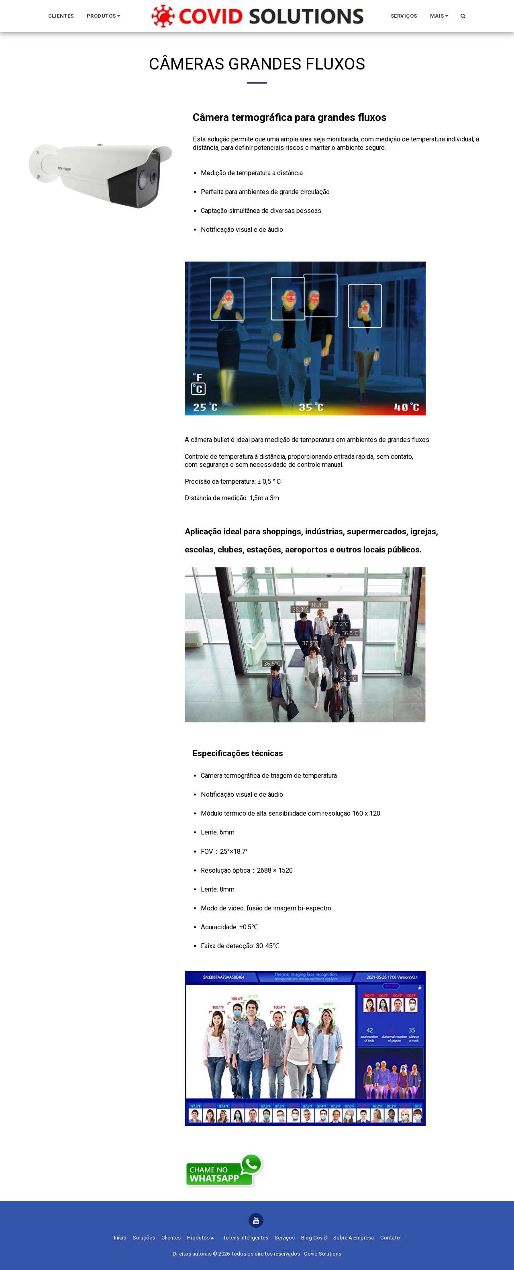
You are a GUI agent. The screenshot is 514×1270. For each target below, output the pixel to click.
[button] (105, 16)
